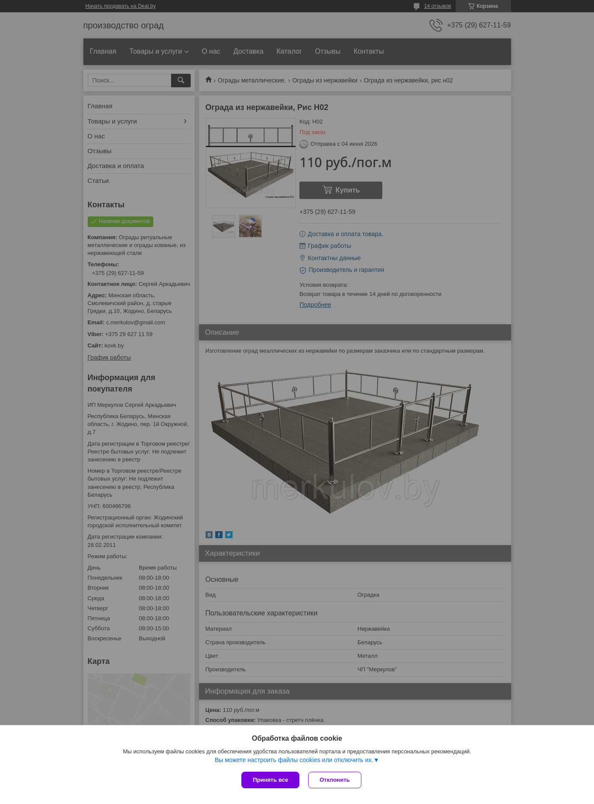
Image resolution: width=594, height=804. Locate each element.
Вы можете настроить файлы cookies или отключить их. (294, 759)
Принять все (270, 780)
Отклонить (334, 780)
